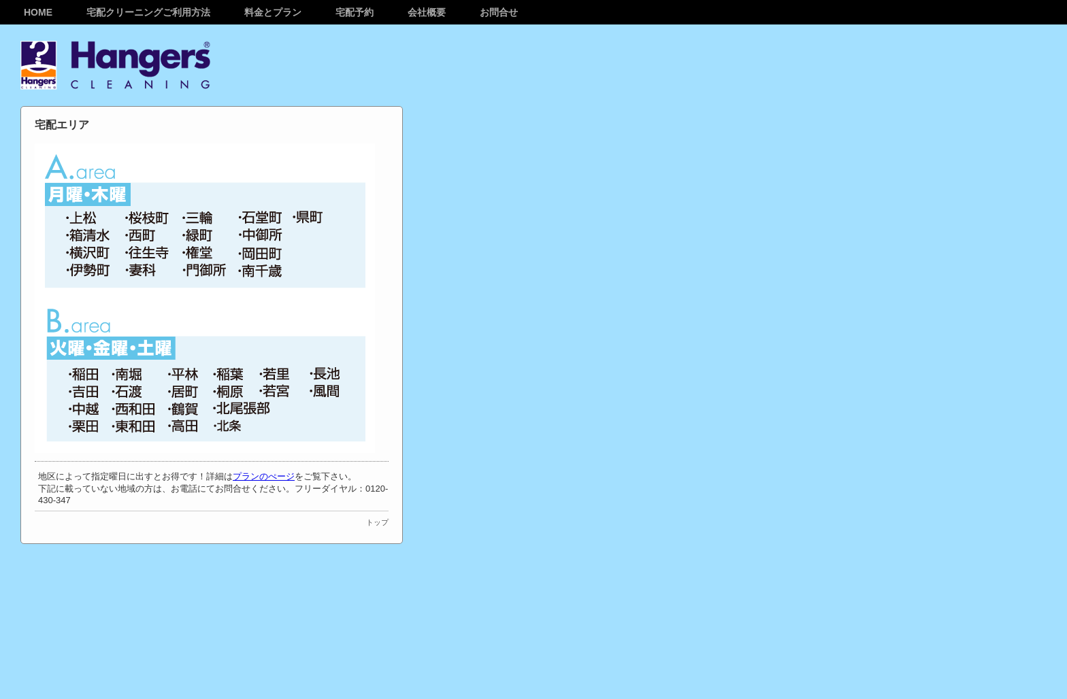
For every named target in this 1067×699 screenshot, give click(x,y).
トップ (377, 522)
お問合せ (499, 12)
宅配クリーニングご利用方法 (148, 12)
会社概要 (427, 12)
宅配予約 (354, 12)
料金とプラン (272, 12)
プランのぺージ (264, 476)
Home (38, 12)
